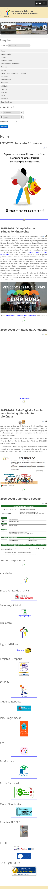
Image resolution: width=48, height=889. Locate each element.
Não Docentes (6, 80)
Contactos (4, 99)
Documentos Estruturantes (10, 64)
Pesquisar (3, 45)
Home (3, 51)
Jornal (3, 96)
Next (44, 27)
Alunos (3, 70)
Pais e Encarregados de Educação (13, 73)
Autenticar (4, 126)
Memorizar (4, 122)
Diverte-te (20, 650)
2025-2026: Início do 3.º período (21, 143)
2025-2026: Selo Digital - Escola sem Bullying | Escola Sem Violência (22, 413)
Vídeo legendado (24, 398)
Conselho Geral (6, 102)
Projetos (4, 89)
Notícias (4, 92)
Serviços (4, 67)
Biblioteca (4, 83)
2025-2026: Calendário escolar (21, 498)
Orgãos (3, 57)
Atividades (4, 86)
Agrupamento (6, 54)
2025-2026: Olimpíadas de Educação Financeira (18, 230)
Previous (3, 27)
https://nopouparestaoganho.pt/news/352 (21, 315)
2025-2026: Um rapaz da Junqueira (24, 329)
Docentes (4, 76)
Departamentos (6, 60)
